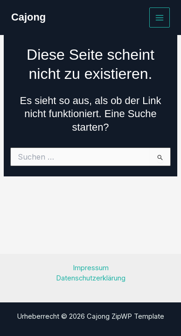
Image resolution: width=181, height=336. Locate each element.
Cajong (28, 17)
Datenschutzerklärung (90, 278)
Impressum (91, 268)
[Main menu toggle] (159, 17)
